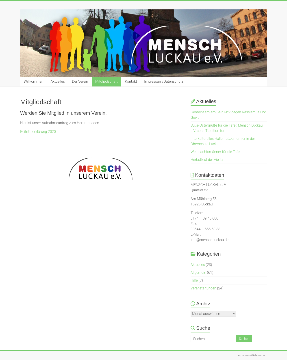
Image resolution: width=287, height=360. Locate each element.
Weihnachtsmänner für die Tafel (215, 152)
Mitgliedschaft (106, 81)
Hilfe (194, 280)
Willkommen (33, 81)
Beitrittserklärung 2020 (38, 131)
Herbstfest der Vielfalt (208, 159)
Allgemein (198, 272)
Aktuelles (57, 81)
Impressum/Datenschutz (163, 81)
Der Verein (80, 81)
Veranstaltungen (203, 288)
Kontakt (131, 81)
